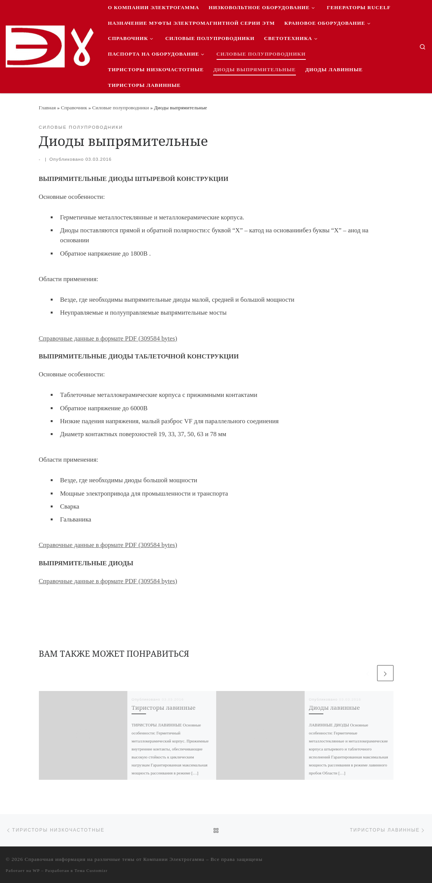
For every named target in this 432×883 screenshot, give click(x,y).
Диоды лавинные (334, 707)
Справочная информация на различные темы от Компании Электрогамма (114, 859)
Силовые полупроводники (120, 107)
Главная (47, 107)
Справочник (74, 107)
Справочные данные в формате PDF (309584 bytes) (108, 338)
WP (36, 870)
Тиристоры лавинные (164, 707)
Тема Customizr (91, 870)
